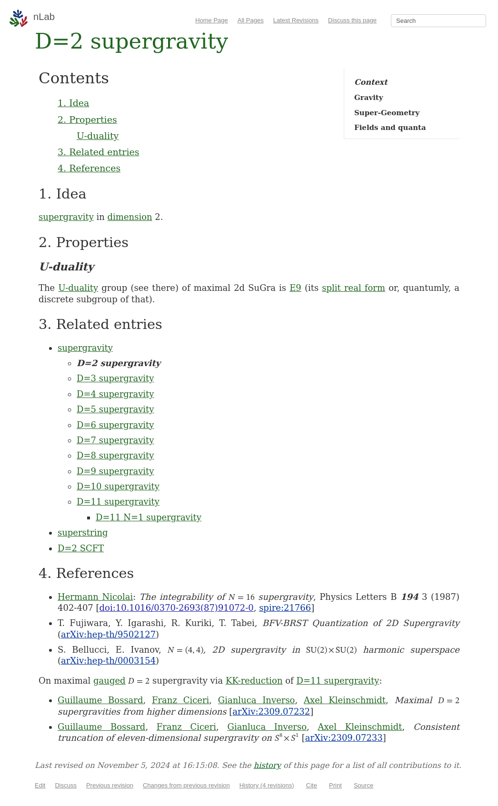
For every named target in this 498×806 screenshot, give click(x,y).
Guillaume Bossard (100, 700)
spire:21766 (285, 608)
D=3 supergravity (115, 378)
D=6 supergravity (115, 425)
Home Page (211, 20)
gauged (109, 681)
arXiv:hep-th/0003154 (108, 661)
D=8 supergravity (115, 455)
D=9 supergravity (115, 471)
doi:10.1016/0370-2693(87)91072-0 (177, 608)
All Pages (251, 20)
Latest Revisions (296, 20)
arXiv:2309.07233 (344, 738)
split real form (353, 288)
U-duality (98, 135)
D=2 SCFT (81, 548)
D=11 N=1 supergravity (148, 517)
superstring (83, 532)
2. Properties (87, 119)
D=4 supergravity (115, 394)
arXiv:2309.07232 (271, 711)
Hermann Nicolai (95, 597)
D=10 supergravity (118, 486)
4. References (89, 168)
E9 (295, 288)
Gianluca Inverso (256, 700)
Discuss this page (352, 20)
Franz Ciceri (180, 700)
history (267, 765)
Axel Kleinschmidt (345, 700)
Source (363, 785)
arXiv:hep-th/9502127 (108, 634)
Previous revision (109, 785)
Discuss (66, 785)
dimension (130, 217)
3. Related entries (98, 152)
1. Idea (73, 103)
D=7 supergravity (115, 440)
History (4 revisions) (266, 785)
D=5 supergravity (115, 409)
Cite (311, 785)
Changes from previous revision (186, 785)
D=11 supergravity (118, 502)
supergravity (66, 217)
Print (335, 785)
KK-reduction (254, 681)
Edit (40, 785)
